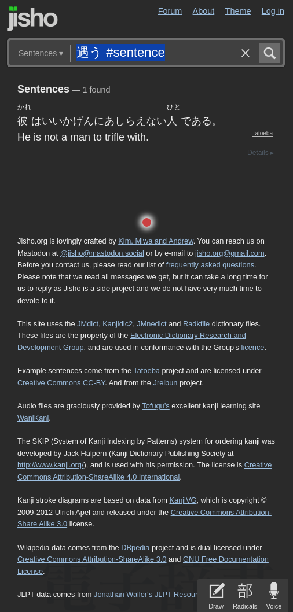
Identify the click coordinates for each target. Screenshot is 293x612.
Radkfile (196, 323)
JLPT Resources (182, 594)
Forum (170, 11)
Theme (238, 11)
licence (253, 347)
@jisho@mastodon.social (102, 253)
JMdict (87, 323)
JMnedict (151, 323)
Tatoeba (262, 133)
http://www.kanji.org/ (50, 464)
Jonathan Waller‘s (123, 594)
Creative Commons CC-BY (61, 382)
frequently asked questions (210, 264)
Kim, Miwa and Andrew (155, 241)
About (204, 11)
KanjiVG (182, 500)
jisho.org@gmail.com (230, 253)
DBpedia (135, 547)
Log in (273, 11)
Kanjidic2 (117, 323)
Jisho (32, 18)
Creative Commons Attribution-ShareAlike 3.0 (91, 559)
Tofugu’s (155, 405)
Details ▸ (260, 153)
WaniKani (33, 418)
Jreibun (165, 382)
